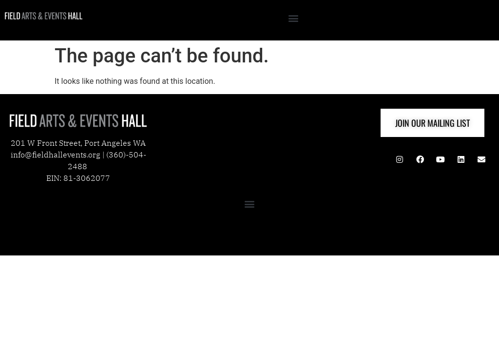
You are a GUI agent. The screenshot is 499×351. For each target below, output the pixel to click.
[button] (293, 18)
